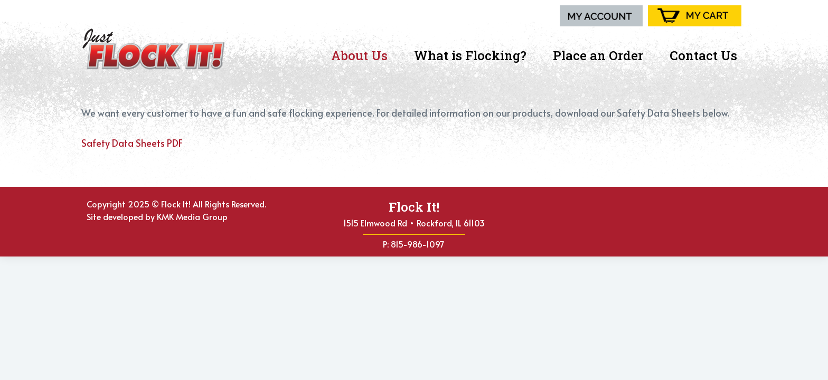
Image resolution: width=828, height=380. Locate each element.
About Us (362, 55)
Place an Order (600, 55)
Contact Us (703, 55)
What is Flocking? (473, 55)
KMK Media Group (192, 216)
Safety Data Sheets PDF (132, 142)
